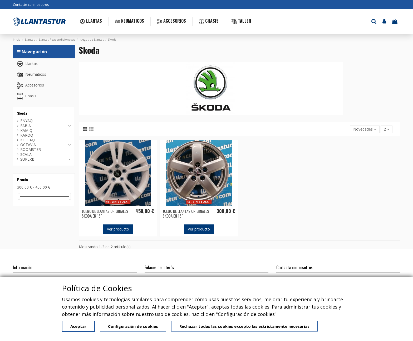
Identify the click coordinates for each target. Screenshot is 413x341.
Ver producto (118, 229)
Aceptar (78, 326)
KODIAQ (27, 140)
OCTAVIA (28, 144)
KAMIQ (26, 130)
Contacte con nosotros (31, 4)
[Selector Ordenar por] (364, 129)
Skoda (22, 113)
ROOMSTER (30, 149)
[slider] (19, 196)
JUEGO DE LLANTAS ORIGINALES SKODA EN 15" (186, 213)
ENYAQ (26, 120)
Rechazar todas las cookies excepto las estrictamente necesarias (244, 326)
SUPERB (27, 159)
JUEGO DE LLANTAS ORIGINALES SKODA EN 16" (105, 213)
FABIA (25, 125)
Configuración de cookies (133, 326)
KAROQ (26, 135)
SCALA (26, 154)
